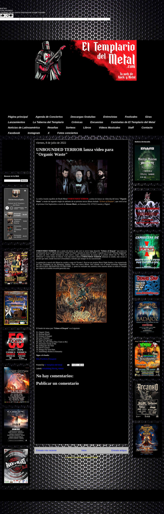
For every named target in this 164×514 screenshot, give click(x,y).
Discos (54, 369)
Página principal (18, 116)
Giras (148, 116)
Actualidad (46, 369)
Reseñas (53, 127)
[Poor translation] (9, 16)
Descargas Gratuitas (83, 116)
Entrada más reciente (46, 450)
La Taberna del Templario (48, 122)
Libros (87, 127)
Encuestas (96, 122)
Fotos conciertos (67, 133)
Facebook (14, 133)
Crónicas (77, 122)
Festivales (131, 116)
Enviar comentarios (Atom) (87, 457)
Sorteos (70, 127)
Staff (131, 127)
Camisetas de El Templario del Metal (133, 122)
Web (37, 359)
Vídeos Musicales (109, 127)
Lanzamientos (16, 122)
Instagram (34, 133)
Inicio (83, 450)
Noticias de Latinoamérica (24, 127)
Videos (61, 369)
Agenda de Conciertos (49, 116)
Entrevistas (110, 116)
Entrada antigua (119, 450)
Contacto (147, 127)
